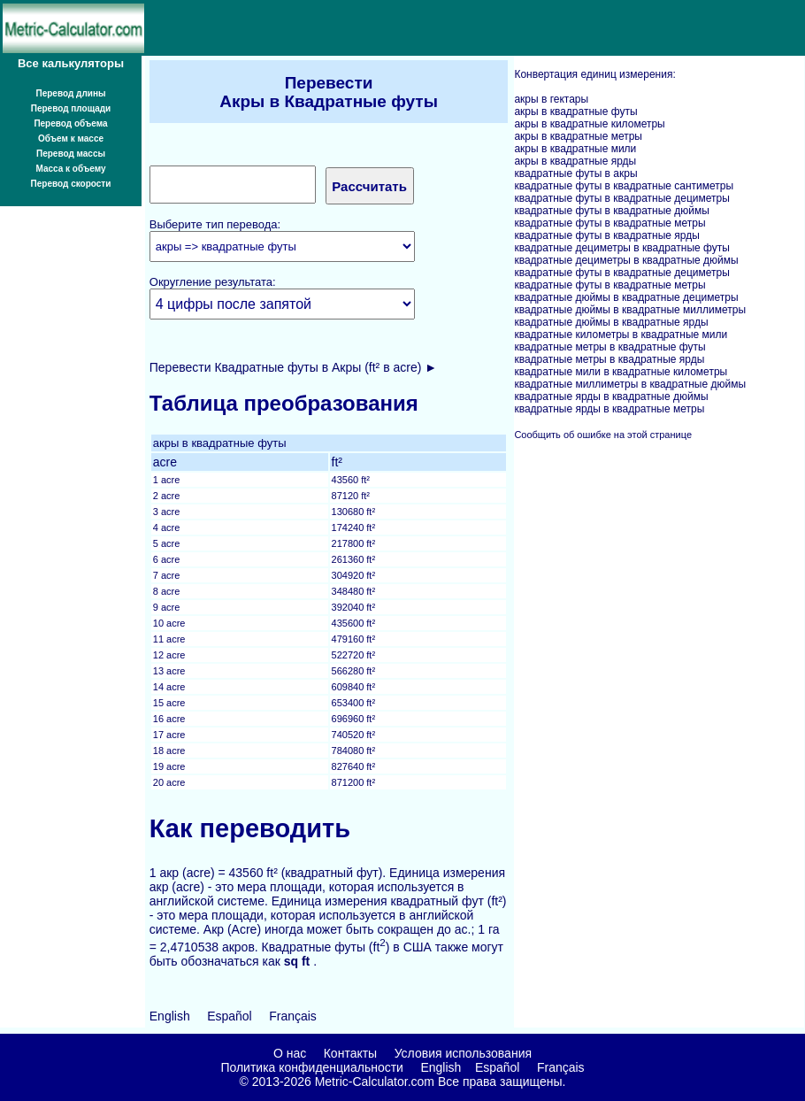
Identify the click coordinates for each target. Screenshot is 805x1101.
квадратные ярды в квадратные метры (609, 409)
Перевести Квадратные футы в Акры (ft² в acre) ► (293, 367)
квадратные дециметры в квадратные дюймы (626, 260)
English (170, 1016)
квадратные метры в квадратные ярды (609, 359)
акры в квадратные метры (578, 136)
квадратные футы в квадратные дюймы (611, 210)
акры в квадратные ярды (575, 161)
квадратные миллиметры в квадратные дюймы (630, 384)
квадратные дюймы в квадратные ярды (611, 322)
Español (229, 1016)
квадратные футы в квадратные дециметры (622, 198)
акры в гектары (551, 99)
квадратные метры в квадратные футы (609, 347)
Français (293, 1016)
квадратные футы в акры (575, 173)
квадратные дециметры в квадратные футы (622, 248)
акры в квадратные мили (575, 148)
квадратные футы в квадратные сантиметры (623, 186)
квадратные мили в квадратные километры (620, 372)
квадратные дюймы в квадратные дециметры (626, 297)
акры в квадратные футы (575, 111)
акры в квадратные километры (589, 124)
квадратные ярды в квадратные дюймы (611, 396)
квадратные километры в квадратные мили (620, 334)
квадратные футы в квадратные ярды (606, 235)
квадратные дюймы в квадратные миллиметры (630, 310)
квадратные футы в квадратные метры (609, 223)
